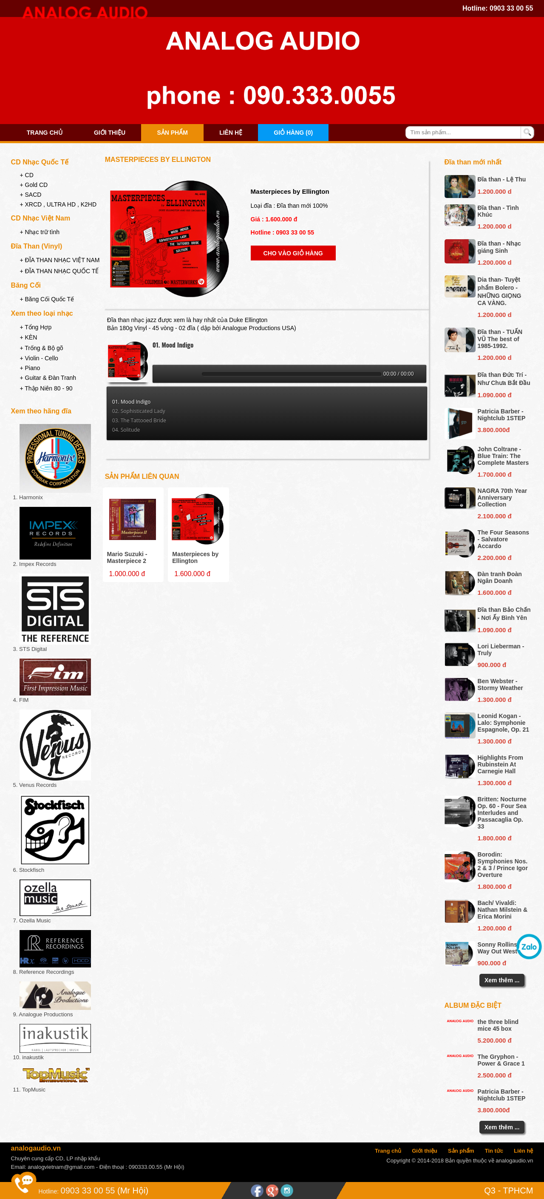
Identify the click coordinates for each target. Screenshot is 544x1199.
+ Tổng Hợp (35, 327)
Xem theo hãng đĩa (41, 411)
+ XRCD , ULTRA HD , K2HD (58, 204)
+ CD (26, 175)
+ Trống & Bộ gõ (41, 348)
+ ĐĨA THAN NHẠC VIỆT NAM (59, 260)
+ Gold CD (34, 184)
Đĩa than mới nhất (473, 162)
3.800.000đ (494, 429)
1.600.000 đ (495, 592)
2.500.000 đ (495, 1075)
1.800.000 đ (495, 838)
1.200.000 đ (495, 928)
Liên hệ (230, 132)
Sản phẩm (172, 132)
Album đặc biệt (473, 1005)
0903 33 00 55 (511, 8)
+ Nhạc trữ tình (40, 232)
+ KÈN (28, 337)
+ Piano (30, 368)
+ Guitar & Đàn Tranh (48, 377)
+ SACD (30, 194)
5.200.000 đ (495, 1040)
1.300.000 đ (495, 699)
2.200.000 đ (495, 557)
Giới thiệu (109, 132)
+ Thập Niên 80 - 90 (46, 388)
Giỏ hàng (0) (293, 132)
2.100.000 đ (495, 516)
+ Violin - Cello (39, 358)
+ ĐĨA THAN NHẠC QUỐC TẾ (59, 271)
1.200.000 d (495, 191)
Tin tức (494, 1151)
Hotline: (49, 1191)
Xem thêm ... (501, 980)
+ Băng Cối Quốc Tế (47, 299)
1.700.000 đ (495, 474)
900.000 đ (492, 664)
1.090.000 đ (495, 395)
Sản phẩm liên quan (142, 476)
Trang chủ (44, 132)
